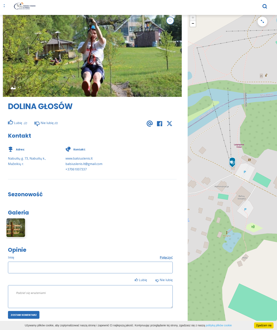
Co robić (99, 8)
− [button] (193, 27)
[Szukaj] (238, 8)
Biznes (167, 8)
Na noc (68, 8)
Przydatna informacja (141, 8)
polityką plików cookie (219, 325)
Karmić (83, 8)
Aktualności (185, 8)
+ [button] (193, 21)
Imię (11, 260)
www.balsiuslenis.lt (79, 161)
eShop (115, 8)
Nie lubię (166, 282)
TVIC (202, 8)
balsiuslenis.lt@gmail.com (83, 166)
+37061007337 (76, 172)
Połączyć (166, 260)
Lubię (143, 282)
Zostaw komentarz (24, 317)
